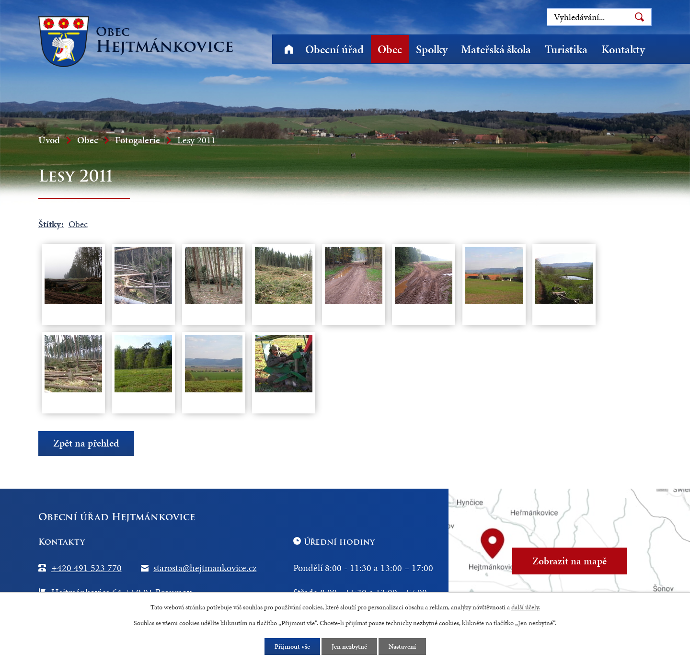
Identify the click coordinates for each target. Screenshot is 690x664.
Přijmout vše (292, 646)
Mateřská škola (496, 49)
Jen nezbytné (349, 646)
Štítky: (51, 224)
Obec (390, 49)
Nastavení (402, 646)
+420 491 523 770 (86, 567)
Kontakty (623, 49)
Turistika (566, 49)
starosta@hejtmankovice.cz (204, 567)
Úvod (289, 49)
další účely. (525, 607)
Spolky (432, 49)
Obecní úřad (334, 49)
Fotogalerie (137, 140)
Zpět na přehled (86, 443)
